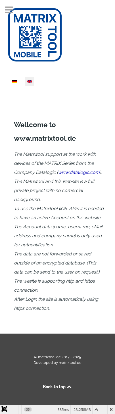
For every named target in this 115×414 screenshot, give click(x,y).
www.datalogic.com (79, 172)
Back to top (57, 386)
